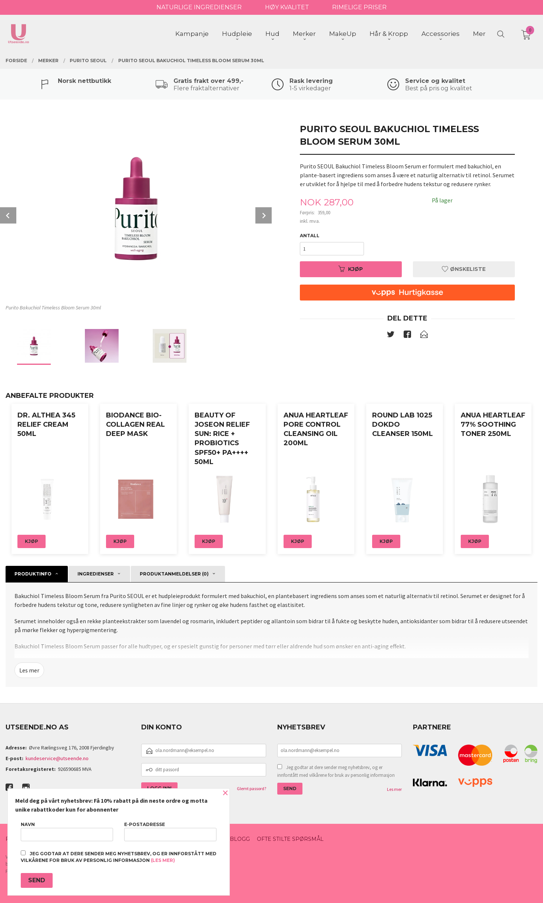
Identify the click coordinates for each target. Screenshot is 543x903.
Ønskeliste (464, 269)
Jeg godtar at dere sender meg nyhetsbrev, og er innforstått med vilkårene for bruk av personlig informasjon (336, 771)
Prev (8, 215)
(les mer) (163, 860)
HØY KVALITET (287, 7)
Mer (479, 33)
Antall (309, 235)
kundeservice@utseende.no (57, 758)
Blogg (240, 839)
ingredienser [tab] (95, 574)
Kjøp (350, 269)
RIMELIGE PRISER (359, 7)
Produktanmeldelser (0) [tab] (174, 574)
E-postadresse (170, 831)
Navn (67, 831)
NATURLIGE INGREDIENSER (199, 7)
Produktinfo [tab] (33, 574)
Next (263, 215)
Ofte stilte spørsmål (290, 839)
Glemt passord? (251, 788)
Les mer (29, 670)
